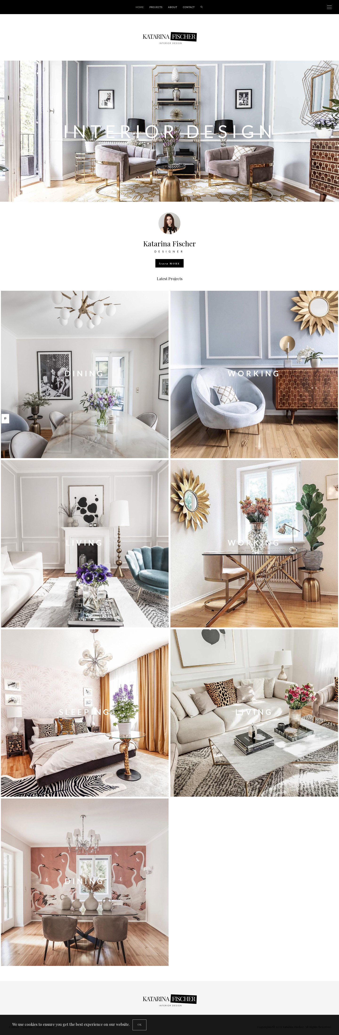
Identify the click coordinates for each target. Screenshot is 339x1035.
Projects (155, 7)
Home (140, 7)
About (172, 7)
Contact (189, 7)
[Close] (139, 1024)
